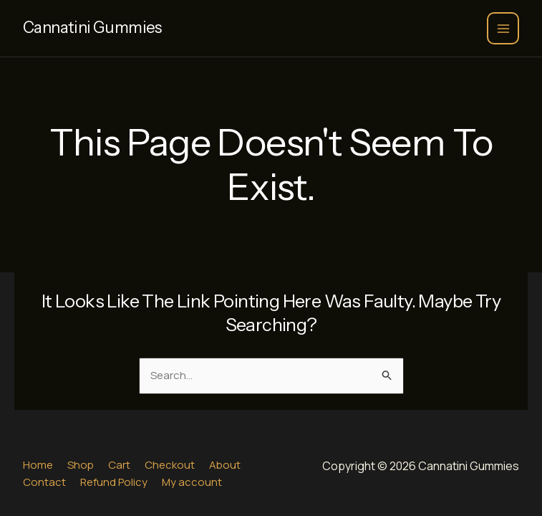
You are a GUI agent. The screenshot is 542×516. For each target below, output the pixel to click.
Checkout (170, 464)
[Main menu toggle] (503, 28)
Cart (119, 464)
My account (192, 481)
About (225, 464)
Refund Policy (113, 481)
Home (38, 464)
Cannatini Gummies (92, 27)
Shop (80, 464)
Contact (44, 481)
